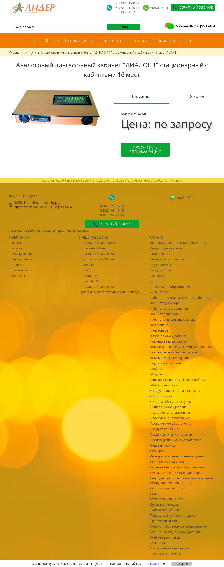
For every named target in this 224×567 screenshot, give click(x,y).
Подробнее (156, 564)
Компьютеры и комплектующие (174, 352)
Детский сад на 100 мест (98, 286)
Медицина (157, 374)
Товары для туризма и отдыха (172, 515)
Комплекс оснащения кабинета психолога (181, 347)
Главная (34, 40)
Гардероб (157, 276)
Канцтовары (159, 330)
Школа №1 (88, 265)
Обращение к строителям (189, 25)
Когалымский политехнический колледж (110, 292)
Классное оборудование (168, 336)
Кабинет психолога (164, 314)
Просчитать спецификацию (145, 149)
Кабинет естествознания (169, 308)
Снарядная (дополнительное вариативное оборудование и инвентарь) (182, 480)
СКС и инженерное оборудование (175, 473)
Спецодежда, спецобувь (168, 488)
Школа (85, 270)
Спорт (154, 493)
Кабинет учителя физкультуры (173, 319)
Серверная (158, 451)
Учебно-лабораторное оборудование (178, 526)
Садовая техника (163, 445)
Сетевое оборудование (168, 462)
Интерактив (159, 292)
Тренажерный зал (163, 521)
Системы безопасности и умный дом (177, 467)
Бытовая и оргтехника (167, 259)
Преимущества (79, 40)
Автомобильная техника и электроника (179, 243)
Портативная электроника (170, 412)
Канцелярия (159, 325)
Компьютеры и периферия (170, 358)
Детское (156, 281)
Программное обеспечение (170, 423)
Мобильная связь (163, 385)
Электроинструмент (165, 554)
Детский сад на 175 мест (98, 254)
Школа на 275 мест (94, 248)
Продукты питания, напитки (171, 434)
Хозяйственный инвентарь (170, 548)
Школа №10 (89, 281)
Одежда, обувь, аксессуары (170, 401)
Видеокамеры (160, 265)
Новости (139, 40)
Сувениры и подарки (165, 504)
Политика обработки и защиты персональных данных (48, 230)
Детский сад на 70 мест (97, 243)
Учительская (159, 543)
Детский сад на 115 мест (98, 259)
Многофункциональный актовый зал (177, 380)
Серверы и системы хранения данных (178, 456)
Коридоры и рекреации (167, 363)
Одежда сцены (161, 396)
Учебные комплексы (165, 537)
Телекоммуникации (164, 510)
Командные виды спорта (168, 341)
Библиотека (159, 254)
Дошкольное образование (170, 286)
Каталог (53, 40)
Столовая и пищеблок (167, 499)
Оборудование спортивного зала (175, 391)
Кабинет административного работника (180, 297)
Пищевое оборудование (168, 407)
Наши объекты (112, 40)
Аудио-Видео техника (166, 248)
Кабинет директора (165, 303)
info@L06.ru (158, 7)
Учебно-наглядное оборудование (175, 532)
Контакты (188, 40)
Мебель (156, 369)
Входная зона (160, 270)
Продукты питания (164, 429)
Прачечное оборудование (169, 418)
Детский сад (89, 276)
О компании (163, 40)
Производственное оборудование (175, 440)
